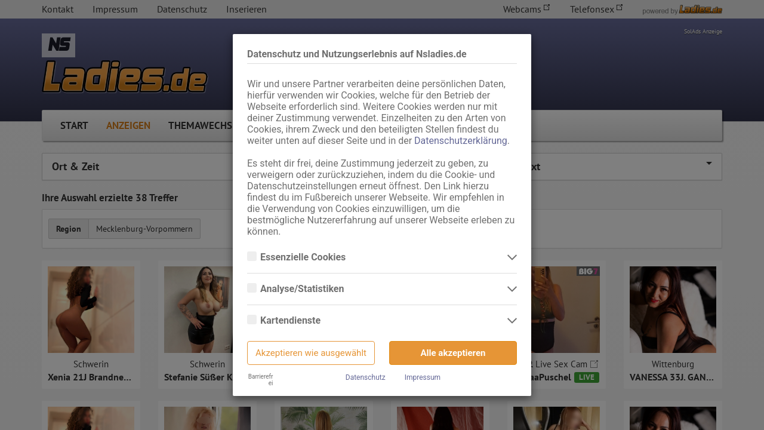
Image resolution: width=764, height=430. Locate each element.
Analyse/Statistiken (303, 289)
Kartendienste (291, 321)
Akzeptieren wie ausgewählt (310, 353)
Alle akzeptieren (453, 353)
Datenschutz (366, 377)
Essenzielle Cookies (304, 257)
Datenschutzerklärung (460, 140)
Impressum (422, 377)
